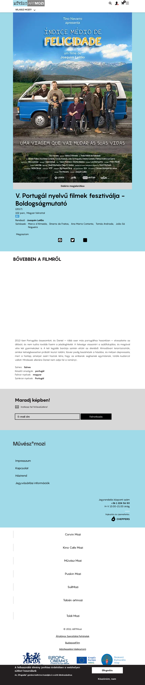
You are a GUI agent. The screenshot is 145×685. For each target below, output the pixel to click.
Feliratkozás (96, 416)
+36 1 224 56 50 (120, 503)
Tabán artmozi (73, 600)
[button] (118, 3)
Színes (27, 367)
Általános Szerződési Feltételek (72, 636)
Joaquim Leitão (35, 220)
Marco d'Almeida (37, 223)
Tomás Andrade (104, 223)
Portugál (39, 378)
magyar (37, 374)
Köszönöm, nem (107, 678)
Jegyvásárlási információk (32, 483)
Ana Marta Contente (82, 223)
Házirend (21, 475)
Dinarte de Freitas (59, 223)
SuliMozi (73, 587)
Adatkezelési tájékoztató (72, 649)
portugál (39, 371)
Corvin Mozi (73, 534)
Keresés (110, 3)
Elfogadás (107, 670)
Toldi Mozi (72, 616)
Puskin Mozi (73, 573)
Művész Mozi (73, 560)
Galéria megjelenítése (73, 185)
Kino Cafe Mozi (73, 547)
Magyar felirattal (35, 212)
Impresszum (23, 460)
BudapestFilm (72, 642)
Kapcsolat (22, 468)
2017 (19, 209)
